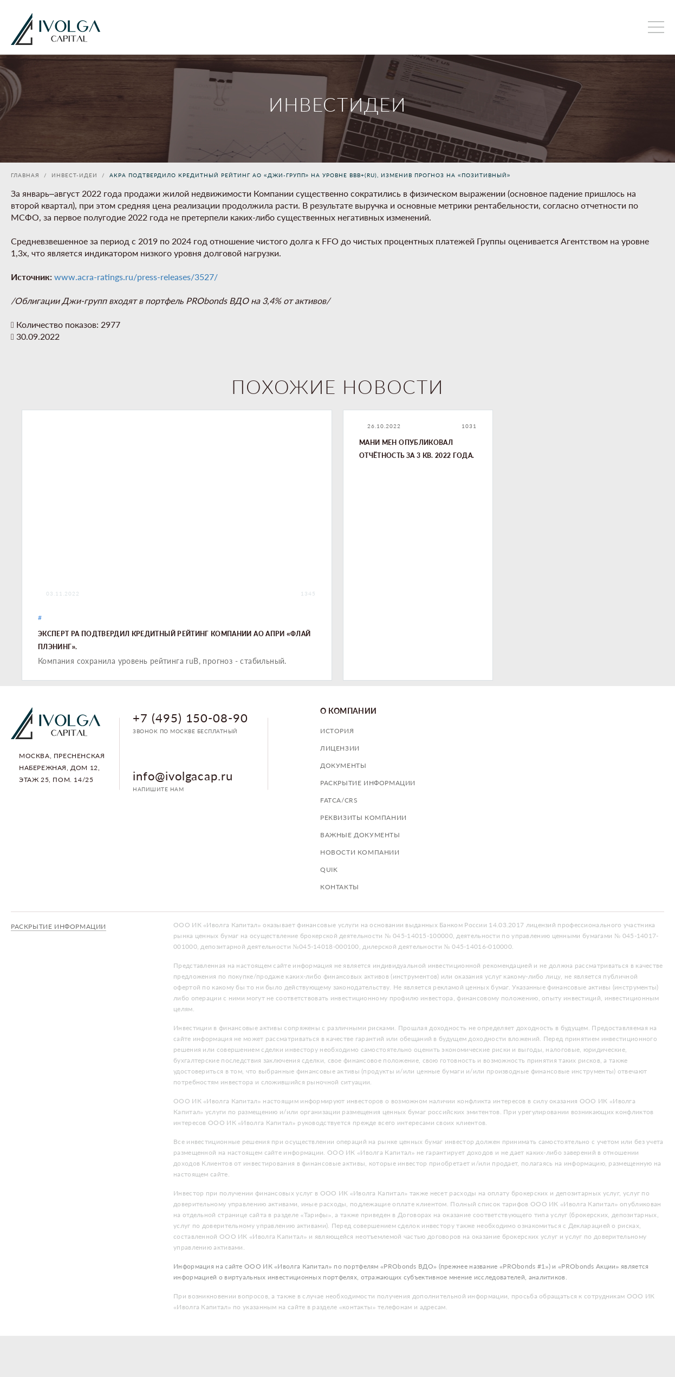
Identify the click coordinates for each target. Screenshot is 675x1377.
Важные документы (360, 835)
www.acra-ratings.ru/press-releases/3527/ (136, 276)
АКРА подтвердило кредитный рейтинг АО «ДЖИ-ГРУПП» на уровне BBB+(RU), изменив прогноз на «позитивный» (309, 175)
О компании (348, 710)
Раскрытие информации (368, 783)
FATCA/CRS (339, 800)
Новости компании (360, 852)
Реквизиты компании (363, 817)
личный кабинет (623, 27)
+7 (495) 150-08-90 (190, 717)
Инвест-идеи (74, 175)
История (337, 731)
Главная (25, 175)
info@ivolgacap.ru (183, 775)
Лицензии (340, 748)
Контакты (339, 887)
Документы (343, 765)
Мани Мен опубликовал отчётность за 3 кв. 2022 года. (417, 449)
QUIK (329, 869)
